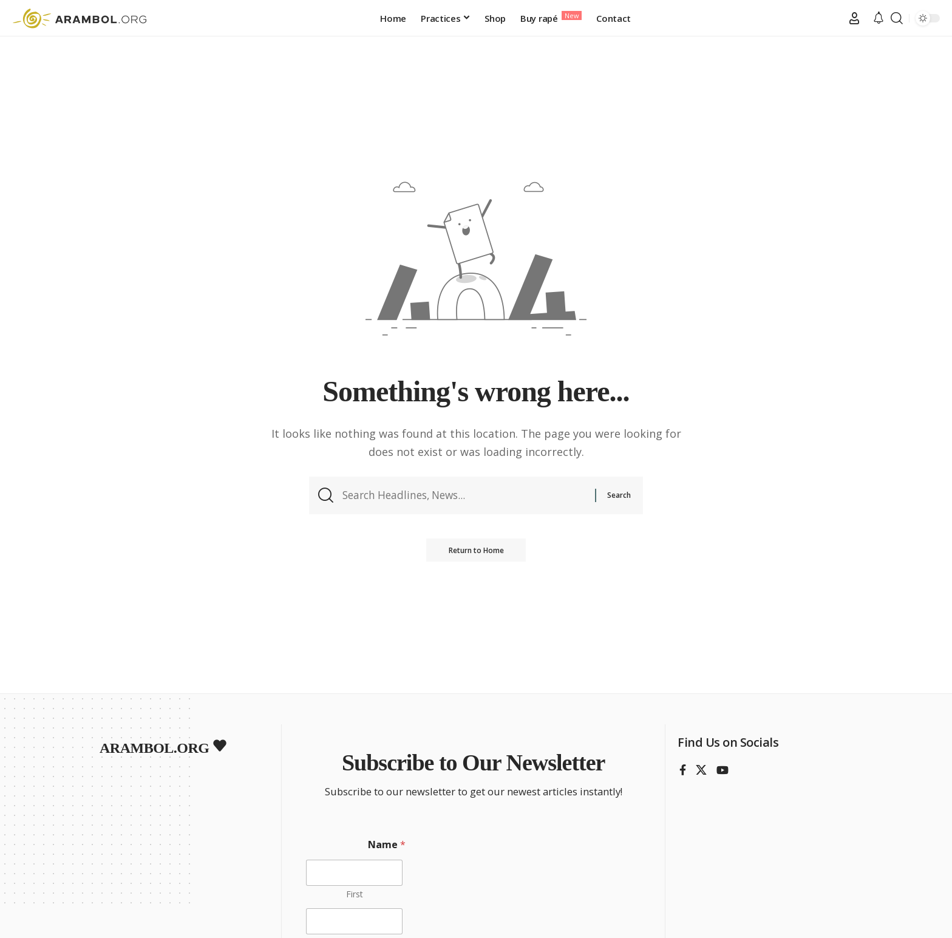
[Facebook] (683, 771)
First (354, 894)
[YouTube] (722, 771)
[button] (854, 18)
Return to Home (476, 552)
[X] (701, 771)
